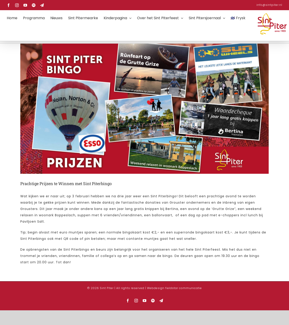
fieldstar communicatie (183, 309)
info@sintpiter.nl (269, 5)
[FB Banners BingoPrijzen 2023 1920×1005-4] (144, 130)
